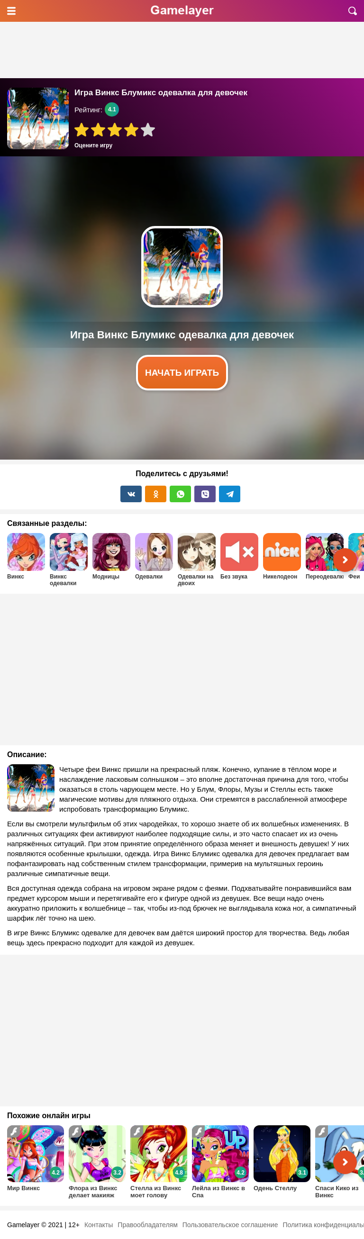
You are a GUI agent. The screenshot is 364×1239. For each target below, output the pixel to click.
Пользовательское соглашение (230, 1225)
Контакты (98, 1225)
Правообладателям (147, 1225)
